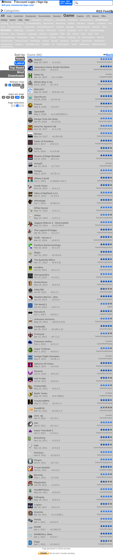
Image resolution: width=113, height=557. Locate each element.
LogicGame (53, 34)
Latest (19, 63)
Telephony (19, 44)
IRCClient (4, 34)
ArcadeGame (102, 20)
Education (57, 16)
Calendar (91, 23)
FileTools (40, 30)
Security (54, 41)
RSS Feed (103, 11)
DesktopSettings (83, 27)
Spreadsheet (99, 41)
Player (32, 37)
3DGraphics (48, 20)
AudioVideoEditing (33, 23)
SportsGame (87, 41)
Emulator (6, 30)
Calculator (81, 23)
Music (83, 34)
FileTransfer (51, 30)
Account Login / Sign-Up (31, 1)
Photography (22, 37)
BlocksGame (48, 23)
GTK (88, 16)
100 (17, 97)
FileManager (19, 30)
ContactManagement (45, 27)
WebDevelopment (99, 44)
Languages (32, 34)
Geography (71, 30)
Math (63, 34)
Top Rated (17, 67)
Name (20, 58)
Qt (79, 37)
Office (103, 16)
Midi (68, 34)
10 (4, 97)
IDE (86, 30)
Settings (4, 20)
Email (104, 27)
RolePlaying (35, 41)
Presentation (42, 37)
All (3, 15)
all (22, 97)
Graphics (80, 16)
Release (16, 85)
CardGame (101, 23)
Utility (20, 20)
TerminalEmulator (32, 44)
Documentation (44, 16)
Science (45, 41)
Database (60, 27)
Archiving (4, 23)
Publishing (71, 37)
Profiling (61, 37)
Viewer (74, 44)
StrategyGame (6, 44)
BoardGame (61, 23)
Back (108, 54)
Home (6, 1)
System (13, 20)
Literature (43, 34)
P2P (96, 34)
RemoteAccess (7, 41)
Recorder (100, 37)
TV (53, 44)
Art (12, 23)
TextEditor (46, 44)
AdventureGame (86, 20)
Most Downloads (16, 74)
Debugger (70, 27)
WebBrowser (84, 44)
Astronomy (19, 23)
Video (27, 20)
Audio (9, 16)
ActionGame (73, 20)
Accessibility (60, 20)
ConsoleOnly (29, 27)
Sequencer (64, 41)
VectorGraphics (63, 44)
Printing (53, 37)
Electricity (96, 27)
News (90, 34)
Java (13, 34)
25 (8, 97)
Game (68, 15)
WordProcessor (7, 47)
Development (30, 16)
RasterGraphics (88, 37)
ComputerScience (15, 27)
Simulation (75, 41)
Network (95, 16)
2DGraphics (36, 20)
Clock (3, 27)
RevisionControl (21, 41)
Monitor (76, 34)
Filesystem (30, 30)
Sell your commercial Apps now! (18, 5)
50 (12, 97)
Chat (110, 23)
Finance (61, 30)
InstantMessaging (97, 30)
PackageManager (8, 37)
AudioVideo (18, 16)
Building (71, 23)
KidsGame (21, 34)
